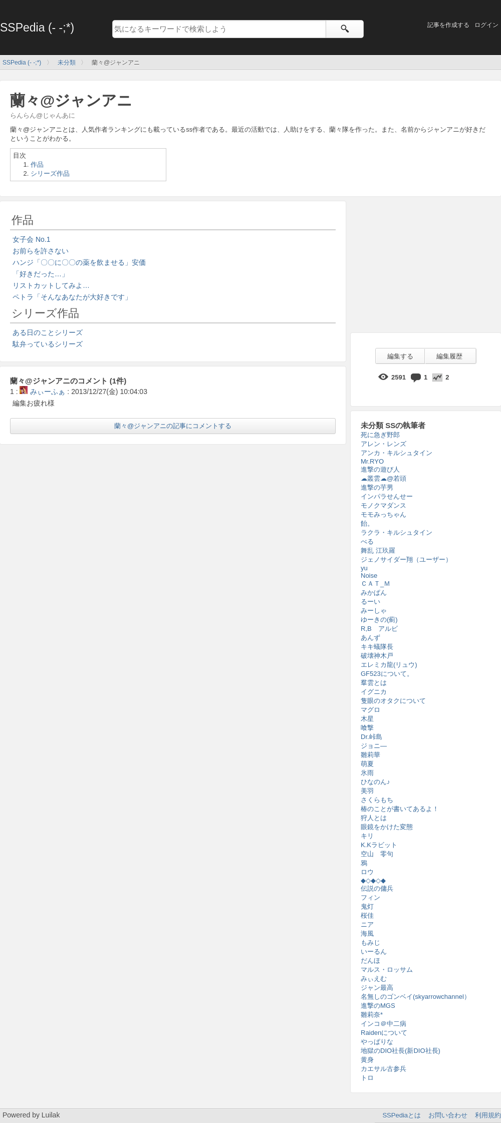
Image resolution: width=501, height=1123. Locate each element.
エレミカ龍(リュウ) (389, 664)
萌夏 (367, 764)
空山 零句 (377, 854)
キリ (367, 836)
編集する (400, 356)
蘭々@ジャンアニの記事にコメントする (172, 426)
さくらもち (377, 800)
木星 (367, 718)
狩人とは (374, 818)
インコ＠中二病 (383, 1023)
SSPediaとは (401, 1115)
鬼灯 (367, 906)
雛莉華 (370, 755)
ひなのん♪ (375, 782)
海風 (367, 933)
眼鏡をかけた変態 (387, 827)
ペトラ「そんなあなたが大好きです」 (72, 297)
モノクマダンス (383, 505)
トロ (367, 1077)
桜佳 (367, 915)
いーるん (374, 951)
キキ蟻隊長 (377, 646)
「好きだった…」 (41, 274)
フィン (370, 897)
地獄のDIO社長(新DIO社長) (400, 1050)
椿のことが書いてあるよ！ (400, 809)
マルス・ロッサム (387, 969)
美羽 (367, 791)
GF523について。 (387, 673)
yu (364, 568)
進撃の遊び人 (380, 469)
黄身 (367, 1059)
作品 (37, 164)
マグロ (370, 709)
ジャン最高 (377, 987)
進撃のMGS (378, 1005)
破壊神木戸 (377, 655)
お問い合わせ (447, 1115)
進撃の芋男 (377, 487)
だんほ (370, 960)
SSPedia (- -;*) (37, 27)
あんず (370, 637)
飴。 (367, 523)
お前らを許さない (41, 251)
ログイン (486, 25)
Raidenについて (384, 1032)
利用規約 (488, 1115)
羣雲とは (374, 682)
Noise (369, 575)
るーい (370, 601)
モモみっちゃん (383, 514)
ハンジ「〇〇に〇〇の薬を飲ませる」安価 (79, 262)
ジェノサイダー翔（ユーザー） (406, 559)
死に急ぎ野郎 (380, 435)
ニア (367, 924)
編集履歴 (449, 356)
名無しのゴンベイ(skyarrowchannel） (415, 996)
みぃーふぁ (42, 392)
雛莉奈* (372, 1014)
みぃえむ (374, 978)
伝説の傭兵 (377, 888)
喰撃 (367, 727)
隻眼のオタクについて (393, 700)
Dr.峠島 (371, 736)
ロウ (367, 872)
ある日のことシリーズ (48, 332)
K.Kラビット (379, 845)
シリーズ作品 (50, 173)
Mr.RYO (372, 461)
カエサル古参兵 (383, 1068)
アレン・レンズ (383, 444)
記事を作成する (448, 25)
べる (367, 541)
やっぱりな (377, 1041)
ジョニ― (374, 746)
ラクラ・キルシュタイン (396, 532)
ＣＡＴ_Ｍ (375, 583)
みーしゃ (374, 610)
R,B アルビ (379, 628)
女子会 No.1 (31, 239)
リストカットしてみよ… (51, 285)
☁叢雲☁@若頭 (383, 478)
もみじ (370, 942)
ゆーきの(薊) (379, 619)
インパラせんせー (387, 496)
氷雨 (367, 773)
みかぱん (374, 592)
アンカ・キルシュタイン (396, 453)
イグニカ (374, 691)
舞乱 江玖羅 (378, 550)
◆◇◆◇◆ (373, 880)
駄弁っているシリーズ (48, 344)
